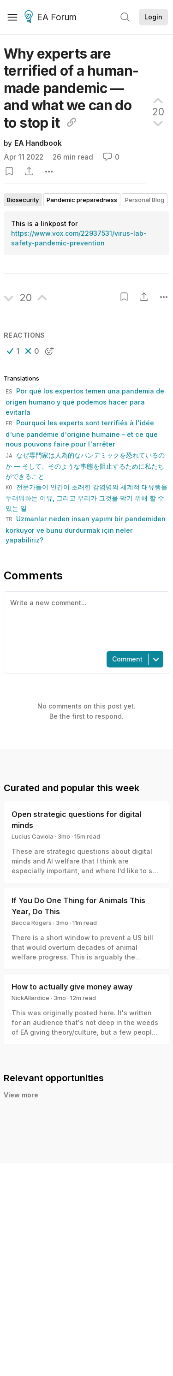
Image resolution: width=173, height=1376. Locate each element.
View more (21, 1095)
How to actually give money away (72, 986)
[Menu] (12, 17)
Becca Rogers (32, 922)
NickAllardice (30, 997)
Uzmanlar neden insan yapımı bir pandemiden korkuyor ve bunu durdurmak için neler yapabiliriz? (86, 529)
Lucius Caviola (33, 836)
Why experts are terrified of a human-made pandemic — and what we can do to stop (71, 88)
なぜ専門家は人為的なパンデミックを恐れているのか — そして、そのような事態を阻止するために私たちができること (85, 465)
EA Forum (52, 17)
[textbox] (84, 620)
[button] (13, 351)
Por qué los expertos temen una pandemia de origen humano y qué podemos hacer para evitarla (85, 401)
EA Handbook (38, 143)
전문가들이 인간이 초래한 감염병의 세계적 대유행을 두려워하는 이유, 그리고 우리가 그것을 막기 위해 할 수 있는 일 (86, 497)
